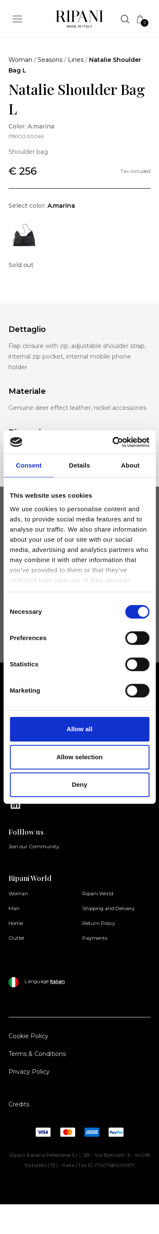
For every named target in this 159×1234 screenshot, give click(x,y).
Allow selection (79, 756)
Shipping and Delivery (108, 908)
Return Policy (98, 923)
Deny (79, 784)
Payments (94, 938)
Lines (76, 60)
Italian (57, 981)
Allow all (79, 729)
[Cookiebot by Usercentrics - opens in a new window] (113, 442)
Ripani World (97, 894)
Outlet (16, 938)
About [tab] (130, 465)
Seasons (50, 60)
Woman (20, 60)
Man (14, 908)
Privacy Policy (29, 1071)
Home (15, 923)
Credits (18, 1104)
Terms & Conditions (37, 1054)
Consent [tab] (29, 465)
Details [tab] (79, 465)
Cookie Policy (28, 1036)
